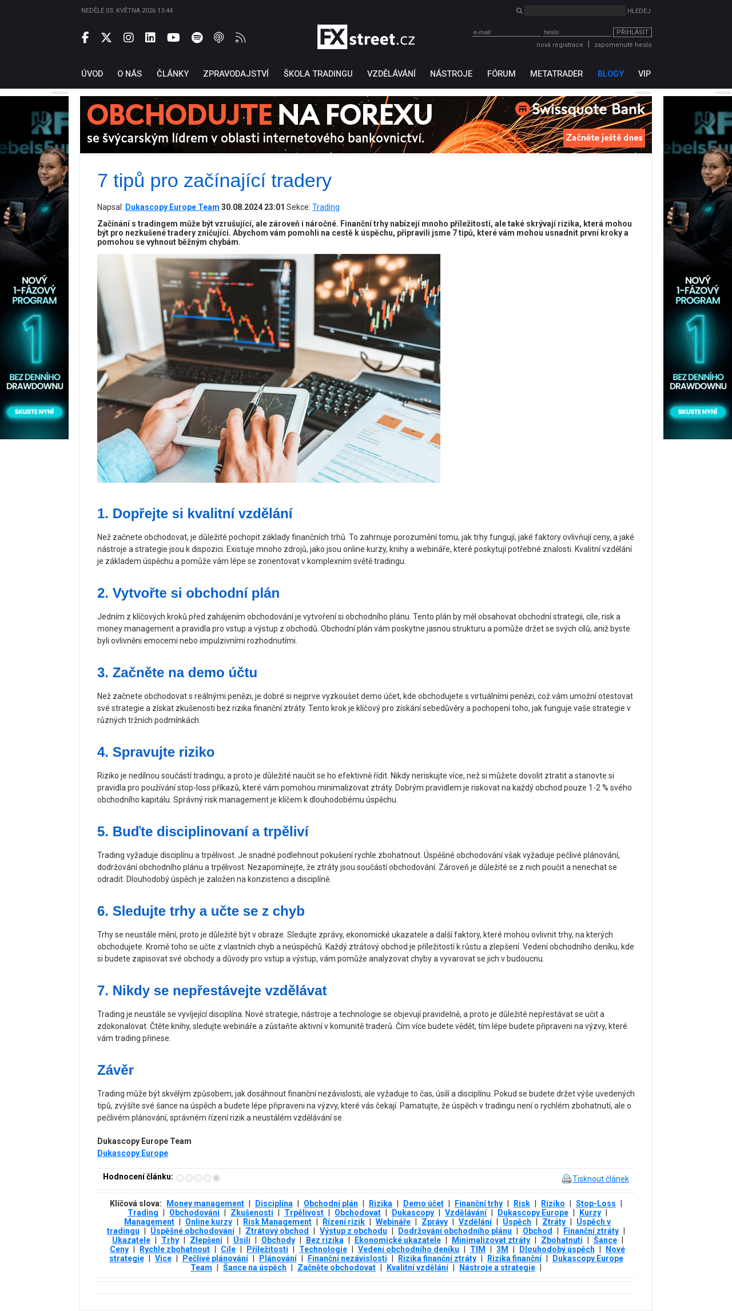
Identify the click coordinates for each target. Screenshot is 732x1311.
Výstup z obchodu (353, 1230)
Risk (522, 1203)
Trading (326, 207)
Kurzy (590, 1212)
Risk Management (277, 1221)
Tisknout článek (600, 1178)
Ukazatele (131, 1240)
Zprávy (434, 1221)
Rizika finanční (514, 1258)
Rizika (380, 1203)
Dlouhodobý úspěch (557, 1249)
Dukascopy (413, 1212)
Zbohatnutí (562, 1240)
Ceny (119, 1249)
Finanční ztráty (591, 1230)
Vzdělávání (466, 1212)
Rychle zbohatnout (175, 1249)
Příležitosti (267, 1249)
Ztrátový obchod (277, 1230)
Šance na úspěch (255, 1267)
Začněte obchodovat (336, 1267)
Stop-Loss (596, 1203)
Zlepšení (206, 1240)
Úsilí (241, 1240)
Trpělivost (304, 1212)
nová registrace (559, 45)
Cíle (228, 1249)
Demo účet (423, 1203)
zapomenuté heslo (623, 45)
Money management (205, 1203)
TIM (478, 1249)
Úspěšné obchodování (192, 1230)
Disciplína (274, 1203)
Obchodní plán (331, 1203)
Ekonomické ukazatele (398, 1240)
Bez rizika (325, 1240)
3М (502, 1249)
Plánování (278, 1258)
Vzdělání (475, 1221)
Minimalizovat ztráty (491, 1240)
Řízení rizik (344, 1221)
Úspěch (517, 1221)
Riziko (553, 1203)
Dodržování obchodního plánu (455, 1230)
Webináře (393, 1221)
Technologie (323, 1249)
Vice (163, 1258)
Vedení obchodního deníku (408, 1249)
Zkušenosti (251, 1212)
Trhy (170, 1240)
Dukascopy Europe (132, 1153)
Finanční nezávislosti (347, 1258)
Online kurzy (208, 1221)
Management (149, 1221)
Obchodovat (358, 1212)
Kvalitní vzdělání (417, 1267)
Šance (605, 1240)
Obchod (537, 1230)
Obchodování (194, 1212)
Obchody (278, 1240)
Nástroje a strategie (497, 1267)
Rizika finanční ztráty (437, 1258)
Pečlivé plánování (215, 1258)
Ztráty (554, 1221)
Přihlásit (632, 32)
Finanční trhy (479, 1203)
